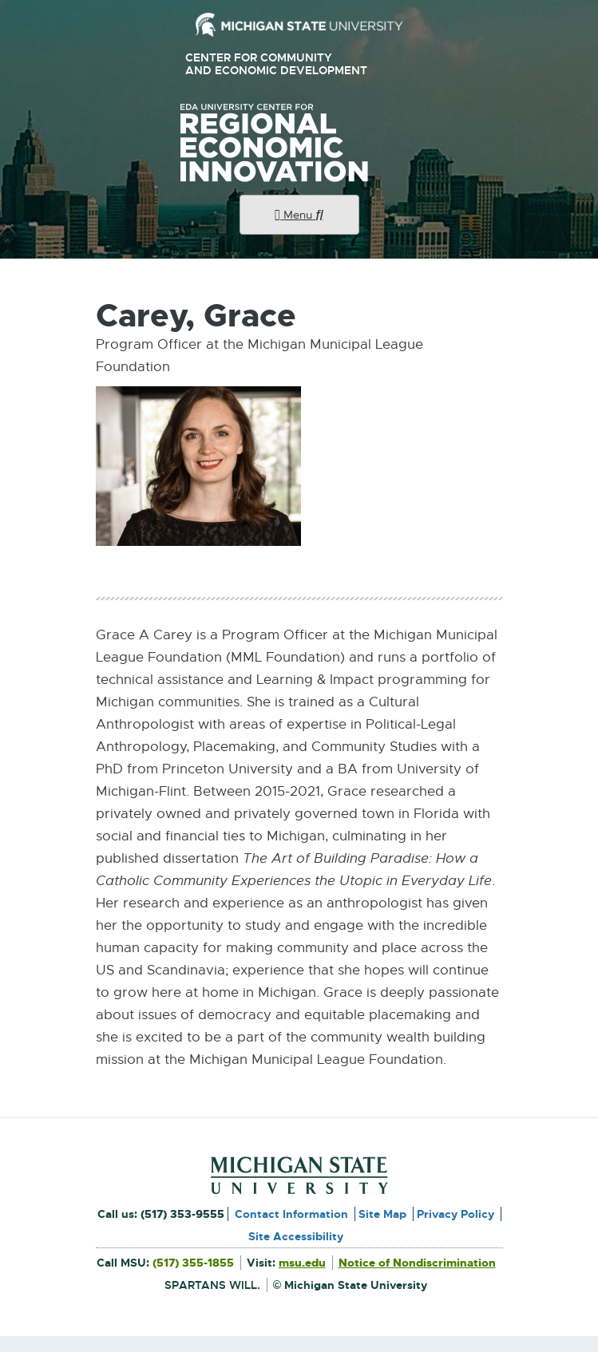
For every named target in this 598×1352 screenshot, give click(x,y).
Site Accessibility (295, 1236)
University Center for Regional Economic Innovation (299, 143)
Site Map (382, 1214)
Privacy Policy (455, 1214)
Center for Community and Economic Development (282, 64)
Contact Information (291, 1214)
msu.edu (302, 1262)
